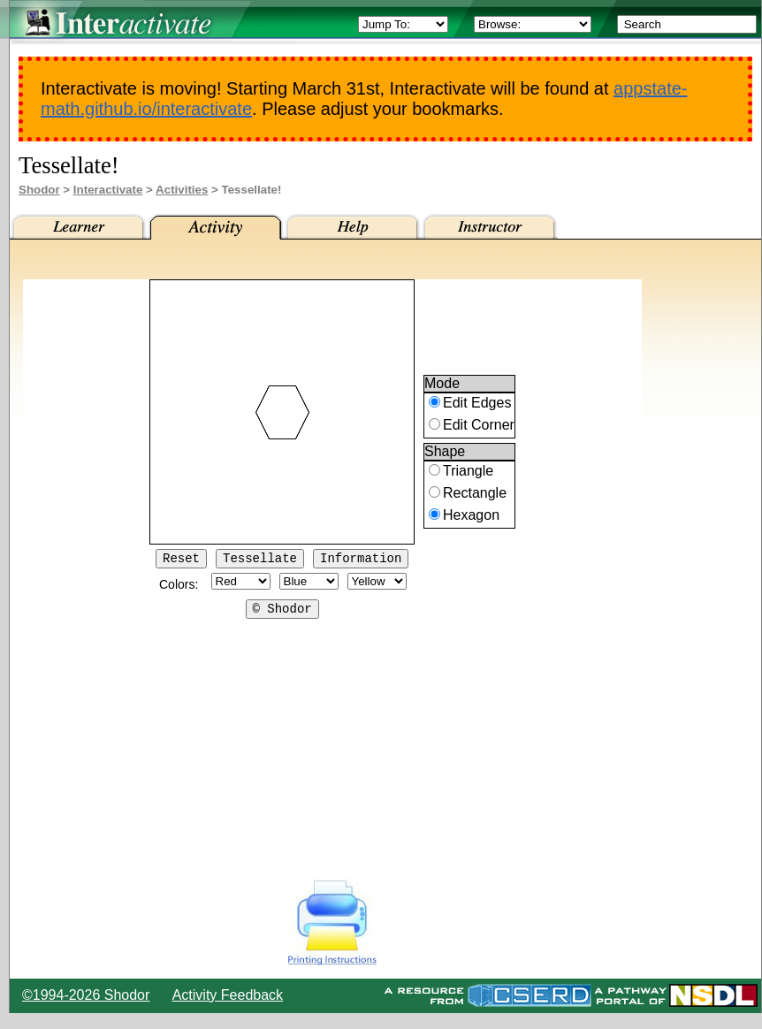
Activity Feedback (227, 994)
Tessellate (260, 560)
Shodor (39, 189)
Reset (181, 560)
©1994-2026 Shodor (85, 994)
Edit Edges (477, 405)
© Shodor (282, 613)
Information (360, 560)
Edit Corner (478, 427)
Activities (182, 189)
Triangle (468, 473)
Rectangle (475, 495)
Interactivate (108, 189)
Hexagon (471, 517)
